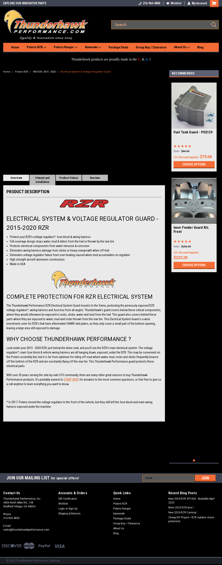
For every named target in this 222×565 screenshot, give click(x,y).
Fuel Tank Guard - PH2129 (193, 132)
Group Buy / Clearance (151, 47)
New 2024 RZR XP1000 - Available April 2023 (191, 500)
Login (61, 508)
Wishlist (173, 3)
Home (15, 47)
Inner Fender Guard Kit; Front (191, 229)
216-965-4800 (149, 3)
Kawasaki (93, 47)
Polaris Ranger (66, 47)
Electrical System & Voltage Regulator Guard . (86, 71)
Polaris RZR (36, 47)
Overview (16, 177)
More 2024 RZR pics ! (181, 507)
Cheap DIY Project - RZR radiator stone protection (191, 519)
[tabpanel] (194, 125)
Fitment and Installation (42, 180)
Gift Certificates (67, 498)
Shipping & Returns (69, 513)
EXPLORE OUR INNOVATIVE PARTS (24, 3)
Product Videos (68, 177)
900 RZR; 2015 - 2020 (44, 71)
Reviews (95, 177)
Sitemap (55, 560)
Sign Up (72, 508)
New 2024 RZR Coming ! (182, 512)
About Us (182, 47)
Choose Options (194, 164)
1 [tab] (194, 460)
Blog (200, 47)
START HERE (71, 379)
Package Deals (118, 47)
